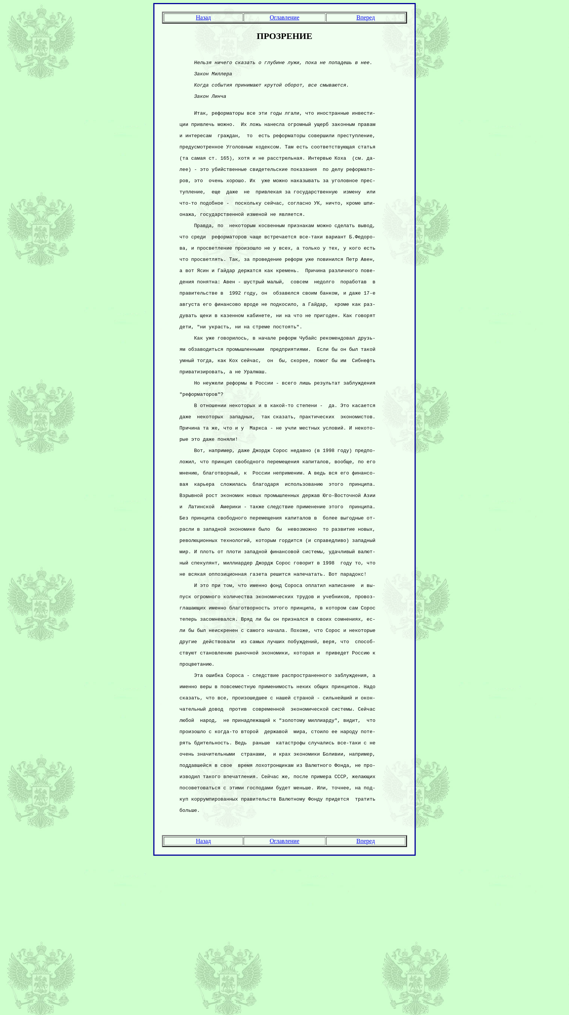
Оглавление (284, 17)
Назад (203, 17)
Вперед (365, 17)
